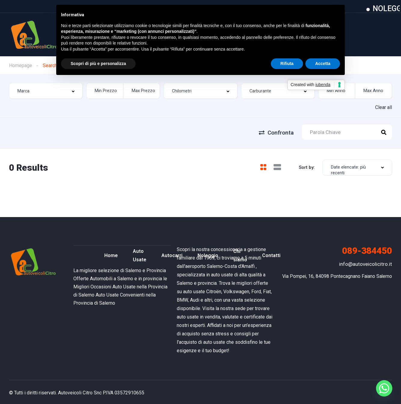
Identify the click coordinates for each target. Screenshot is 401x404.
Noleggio (207, 254)
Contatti (271, 254)
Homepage (20, 65)
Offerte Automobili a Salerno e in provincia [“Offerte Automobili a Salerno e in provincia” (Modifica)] (117, 277)
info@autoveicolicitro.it (365, 262)
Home (111, 254)
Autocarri (171, 254)
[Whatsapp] (384, 388)
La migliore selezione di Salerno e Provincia (119, 269)
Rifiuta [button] (287, 63)
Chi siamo (240, 254)
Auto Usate (139, 254)
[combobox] (46, 91)
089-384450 (367, 249)
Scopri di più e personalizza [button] (98, 63)
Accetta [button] (322, 63)
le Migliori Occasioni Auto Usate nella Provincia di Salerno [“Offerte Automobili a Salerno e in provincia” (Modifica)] (120, 285)
